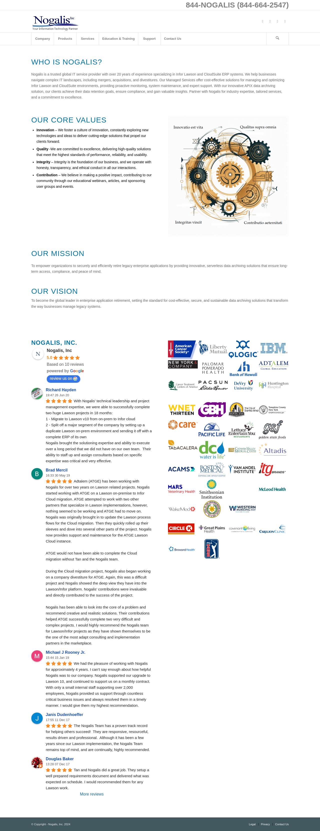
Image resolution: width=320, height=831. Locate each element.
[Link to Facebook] (262, 21)
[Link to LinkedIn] (277, 21)
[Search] (277, 38)
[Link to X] (270, 21)
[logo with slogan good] (55, 21)
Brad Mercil (57, 470)
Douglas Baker (60, 759)
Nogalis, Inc (59, 350)
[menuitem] (42, 38)
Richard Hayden (61, 390)
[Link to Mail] (285, 21)
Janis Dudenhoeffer (64, 714)
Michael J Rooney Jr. (65, 652)
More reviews (92, 794)
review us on (63, 378)
